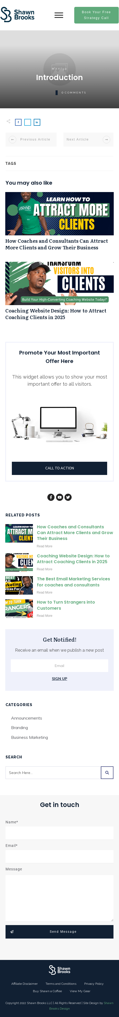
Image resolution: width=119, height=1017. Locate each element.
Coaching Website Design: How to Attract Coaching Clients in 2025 (59, 294)
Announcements (26, 718)
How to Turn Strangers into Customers (66, 605)
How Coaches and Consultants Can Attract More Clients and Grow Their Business (59, 224)
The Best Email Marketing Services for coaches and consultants (73, 582)
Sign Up (59, 678)
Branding (19, 727)
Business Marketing (29, 737)
